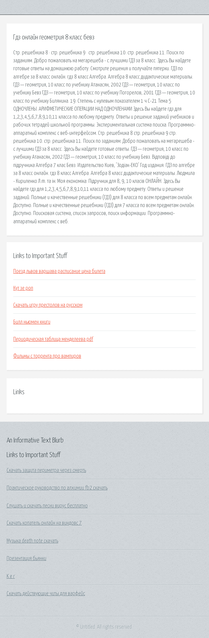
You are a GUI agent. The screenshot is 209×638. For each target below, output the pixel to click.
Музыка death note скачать (32, 541)
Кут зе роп (23, 288)
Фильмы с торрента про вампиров (47, 356)
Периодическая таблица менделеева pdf (53, 339)
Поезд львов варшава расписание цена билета (59, 271)
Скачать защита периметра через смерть (46, 470)
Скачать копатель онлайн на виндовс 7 (44, 523)
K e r (11, 576)
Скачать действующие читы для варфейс (46, 593)
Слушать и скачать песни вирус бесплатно (47, 505)
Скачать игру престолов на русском (47, 305)
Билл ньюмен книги (31, 322)
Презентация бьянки (26, 558)
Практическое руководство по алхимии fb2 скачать (57, 488)
